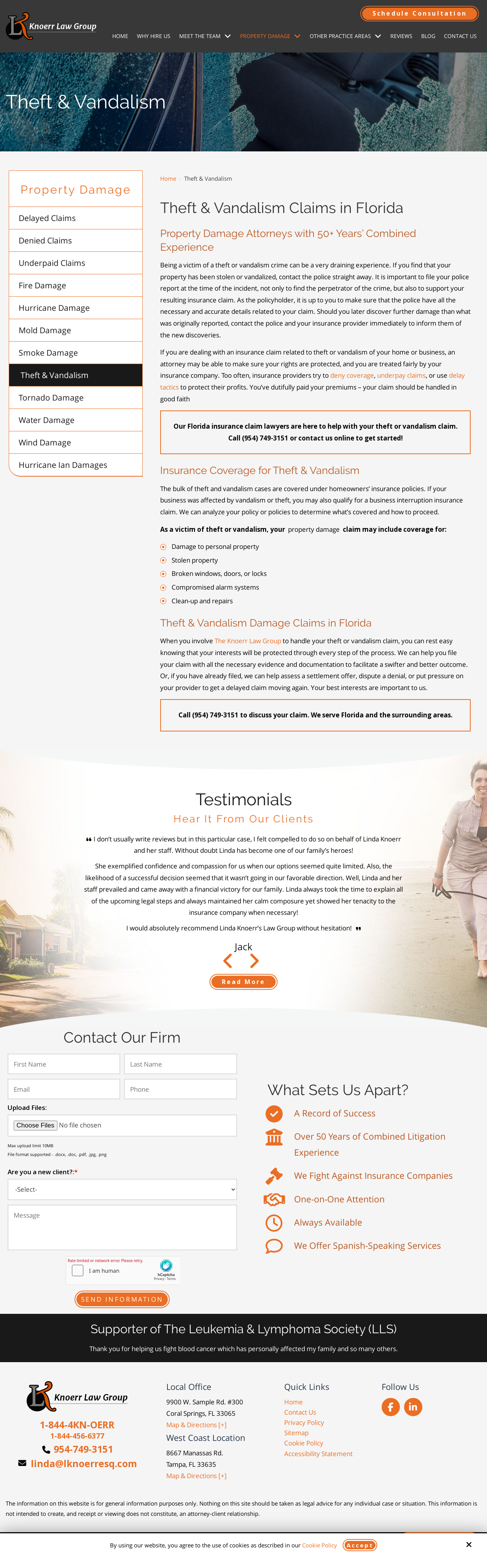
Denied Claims (45, 240)
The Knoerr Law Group (248, 640)
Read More (244, 982)
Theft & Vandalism (55, 375)
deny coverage (352, 375)
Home (168, 178)
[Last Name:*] (180, 1064)
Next (228, 964)
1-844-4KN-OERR (77, 1424)
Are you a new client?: (43, 1171)
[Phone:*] (180, 1089)
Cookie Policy (319, 1545)
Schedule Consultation (419, 13)
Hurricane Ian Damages (63, 465)
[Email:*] (64, 1089)
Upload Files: (27, 1107)
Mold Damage (45, 330)
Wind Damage (45, 442)
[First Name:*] (64, 1064)
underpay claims (401, 375)
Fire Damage (42, 285)
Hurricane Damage (54, 307)
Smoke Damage (48, 352)
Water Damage (47, 420)
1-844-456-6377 (77, 1436)
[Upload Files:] (122, 1125)
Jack (243, 946)
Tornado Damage (51, 397)
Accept (360, 1545)
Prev (254, 964)
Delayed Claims (47, 218)
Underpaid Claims (52, 263)
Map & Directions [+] (196, 1424)
